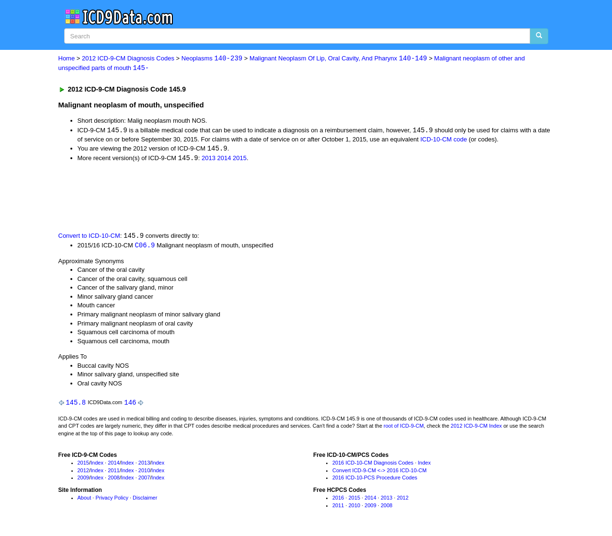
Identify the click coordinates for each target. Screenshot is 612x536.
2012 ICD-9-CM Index (476, 428)
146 (130, 403)
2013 (208, 159)
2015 (240, 159)
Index (97, 464)
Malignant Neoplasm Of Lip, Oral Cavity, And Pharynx (338, 58)
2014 (224, 159)
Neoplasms (211, 58)
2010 (144, 472)
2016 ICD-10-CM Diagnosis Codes (372, 464)
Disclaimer (145, 500)
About (84, 500)
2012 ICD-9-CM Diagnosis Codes (128, 58)
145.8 (76, 403)
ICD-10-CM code (443, 139)
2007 (144, 480)
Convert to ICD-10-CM (89, 237)
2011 (113, 472)
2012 (83, 472)
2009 (83, 480)
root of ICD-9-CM (404, 428)
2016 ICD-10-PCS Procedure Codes (374, 480)
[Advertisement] (229, 197)
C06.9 (145, 246)
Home (66, 58)
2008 (113, 480)
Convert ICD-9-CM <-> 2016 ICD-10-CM (379, 472)
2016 (338, 500)
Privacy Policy (111, 500)
